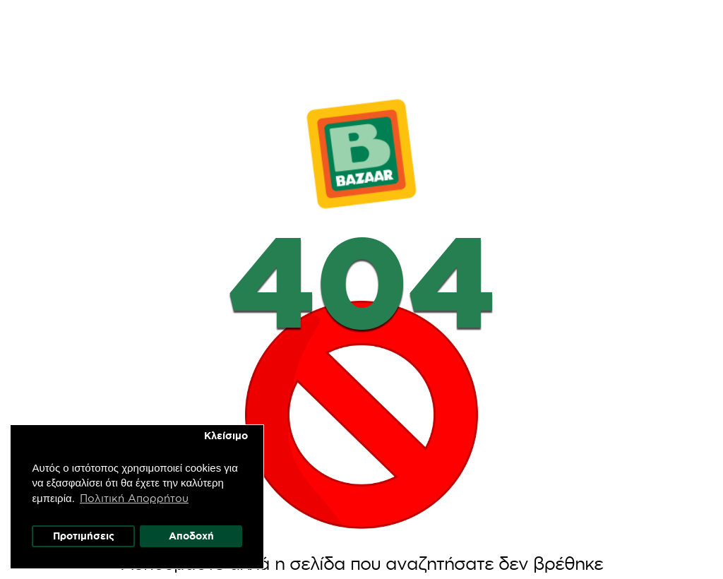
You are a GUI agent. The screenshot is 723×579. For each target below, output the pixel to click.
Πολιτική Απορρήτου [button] (134, 497)
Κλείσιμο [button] (226, 435)
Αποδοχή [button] (191, 536)
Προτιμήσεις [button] (83, 536)
